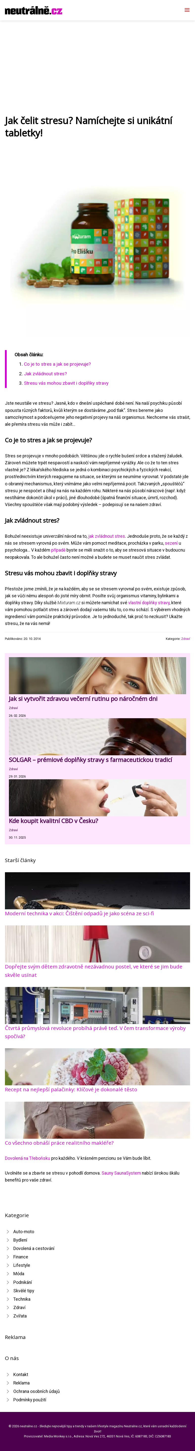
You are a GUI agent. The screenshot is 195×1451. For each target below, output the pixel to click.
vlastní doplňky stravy (149, 602)
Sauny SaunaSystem (121, 1173)
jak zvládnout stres (106, 536)
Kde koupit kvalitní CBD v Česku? (53, 821)
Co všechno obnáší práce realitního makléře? (59, 1142)
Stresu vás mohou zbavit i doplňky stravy (66, 383)
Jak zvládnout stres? (45, 374)
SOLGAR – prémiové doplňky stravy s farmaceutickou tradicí (90, 760)
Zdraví (185, 639)
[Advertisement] (97, 57)
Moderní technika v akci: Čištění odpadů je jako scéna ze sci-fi (79, 913)
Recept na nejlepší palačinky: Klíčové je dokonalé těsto (71, 1089)
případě (58, 550)
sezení (171, 543)
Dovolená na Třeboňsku (27, 1158)
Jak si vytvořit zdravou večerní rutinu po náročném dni (83, 698)
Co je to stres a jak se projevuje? (57, 364)
